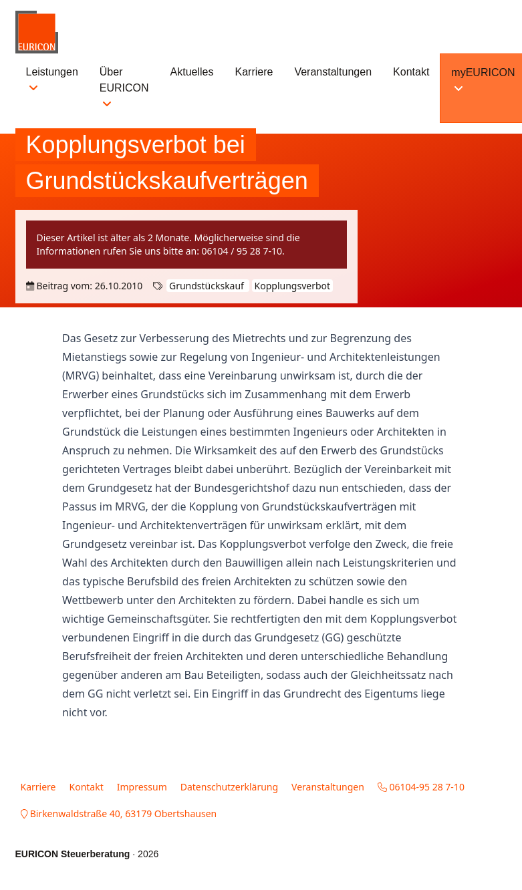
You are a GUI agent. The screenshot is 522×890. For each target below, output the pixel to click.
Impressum (142, 786)
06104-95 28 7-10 (421, 786)
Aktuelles (192, 72)
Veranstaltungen (333, 72)
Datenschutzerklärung (229, 786)
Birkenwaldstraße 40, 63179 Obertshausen (119, 813)
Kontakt (411, 72)
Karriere (254, 72)
